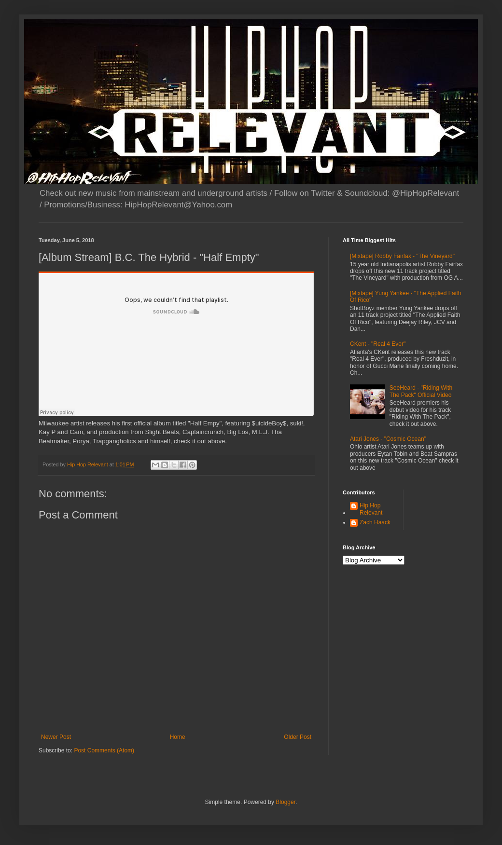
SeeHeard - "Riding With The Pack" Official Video (421, 391)
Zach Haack (375, 522)
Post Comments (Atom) (104, 750)
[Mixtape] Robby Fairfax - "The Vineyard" (402, 256)
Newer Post (56, 737)
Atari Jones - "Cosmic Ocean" (388, 439)
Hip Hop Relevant (371, 509)
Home (177, 737)
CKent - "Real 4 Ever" (377, 344)
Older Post (297, 737)
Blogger (285, 802)
